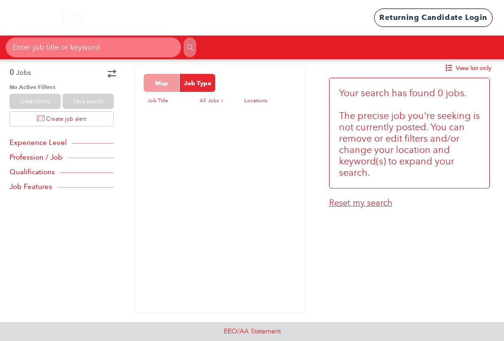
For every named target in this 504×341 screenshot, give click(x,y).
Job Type (197, 83)
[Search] (189, 47)
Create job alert (61, 119)
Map (161, 83)
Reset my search (360, 203)
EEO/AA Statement (252, 331)
